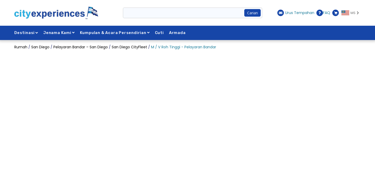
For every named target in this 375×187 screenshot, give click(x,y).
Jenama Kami (59, 32)
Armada (177, 32)
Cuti (159, 32)
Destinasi (26, 32)
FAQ (323, 13)
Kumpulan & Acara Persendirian (115, 32)
